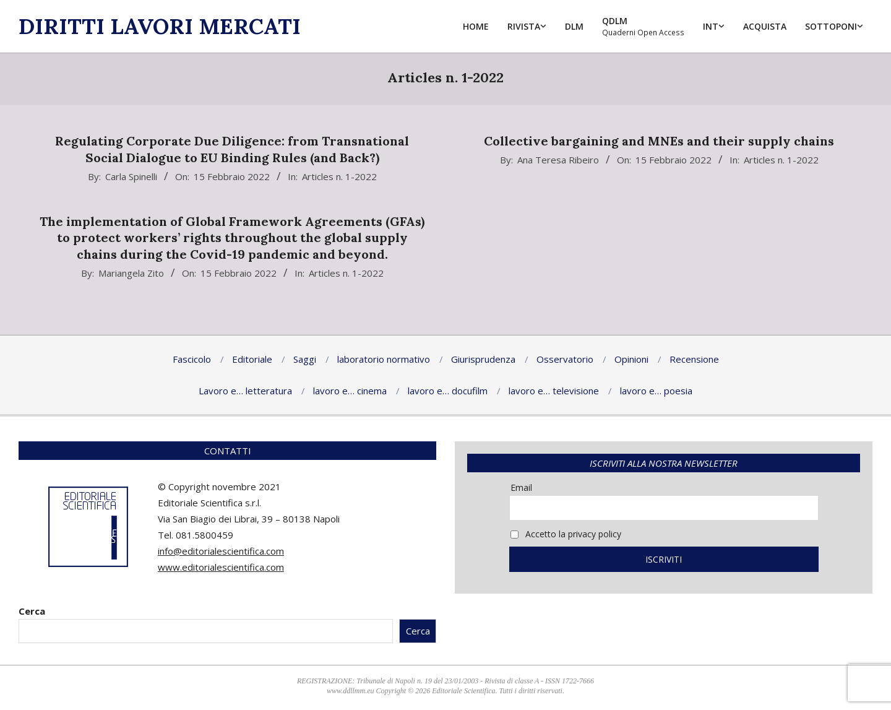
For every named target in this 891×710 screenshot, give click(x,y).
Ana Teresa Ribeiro (558, 160)
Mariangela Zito (131, 273)
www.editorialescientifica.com (221, 567)
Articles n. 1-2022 (339, 176)
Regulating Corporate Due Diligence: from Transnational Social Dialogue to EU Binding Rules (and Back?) (232, 149)
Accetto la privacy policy (565, 534)
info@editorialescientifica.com (221, 551)
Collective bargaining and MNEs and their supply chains (659, 141)
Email (521, 487)
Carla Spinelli (131, 176)
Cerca (32, 611)
